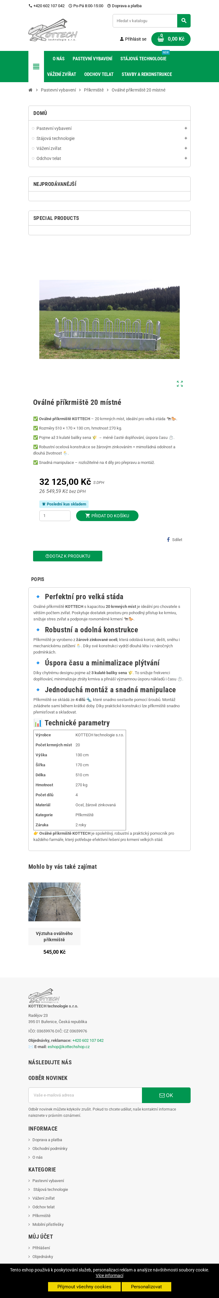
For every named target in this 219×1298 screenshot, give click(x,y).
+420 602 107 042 (46, 5)
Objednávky (42, 1256)
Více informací (109, 1275)
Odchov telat (43, 1207)
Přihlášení (41, 1248)
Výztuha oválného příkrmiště (54, 936)
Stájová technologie (50, 1189)
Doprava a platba (124, 5)
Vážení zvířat (43, 1198)
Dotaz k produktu (67, 556)
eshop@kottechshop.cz (69, 1046)
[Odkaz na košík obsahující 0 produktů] (171, 39)
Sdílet (174, 539)
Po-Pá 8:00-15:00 (85, 5)
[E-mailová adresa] (85, 1095)
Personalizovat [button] (146, 1287)
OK (166, 1095)
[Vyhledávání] (151, 20)
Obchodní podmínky (49, 1148)
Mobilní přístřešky (48, 1224)
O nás (37, 1157)
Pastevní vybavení (48, 1180)
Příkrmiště (41, 1215)
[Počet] (55, 515)
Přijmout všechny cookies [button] (84, 1287)
